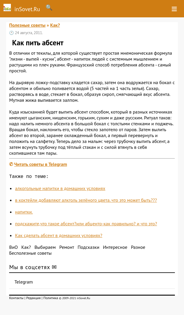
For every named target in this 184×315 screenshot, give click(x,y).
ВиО (13, 248)
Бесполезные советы (30, 254)
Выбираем (45, 248)
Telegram (23, 283)
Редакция (33, 299)
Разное (138, 248)
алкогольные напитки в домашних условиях (60, 189)
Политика (51, 299)
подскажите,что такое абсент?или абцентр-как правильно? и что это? (86, 225)
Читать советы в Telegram (40, 164)
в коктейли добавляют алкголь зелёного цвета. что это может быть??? (86, 201)
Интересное (115, 248)
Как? (55, 25)
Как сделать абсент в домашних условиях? (58, 236)
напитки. (24, 213)
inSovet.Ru (20, 8)
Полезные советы (27, 25)
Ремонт (66, 248)
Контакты (16, 299)
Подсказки (88, 248)
